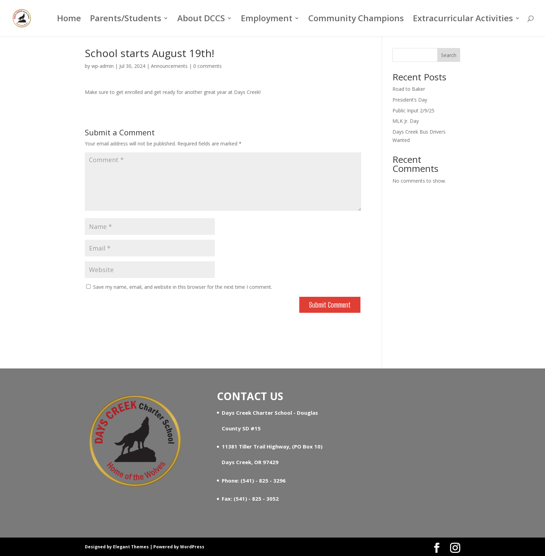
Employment (266, 20)
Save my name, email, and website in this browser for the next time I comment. (182, 287)
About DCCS (201, 20)
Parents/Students (125, 20)
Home (69, 20)
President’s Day (409, 99)
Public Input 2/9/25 (413, 110)
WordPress (192, 547)
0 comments (207, 66)
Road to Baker (408, 89)
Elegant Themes (131, 547)
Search (448, 55)
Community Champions (356, 20)
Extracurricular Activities (463, 20)
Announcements (169, 66)
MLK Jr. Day (405, 121)
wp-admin (102, 66)
